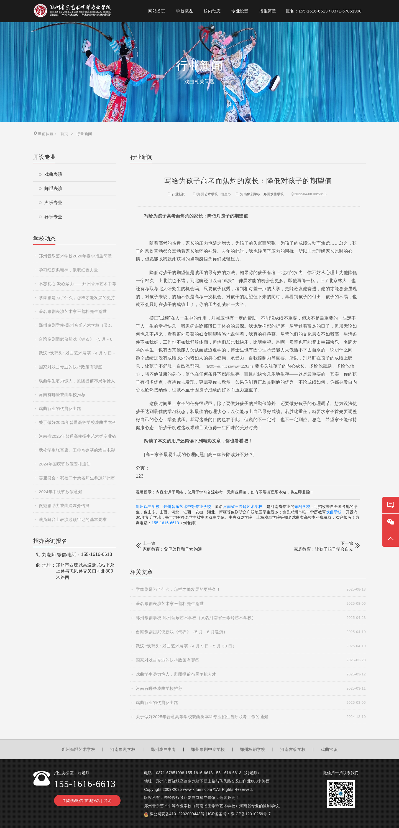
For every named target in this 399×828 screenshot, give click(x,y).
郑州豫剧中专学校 (208, 749)
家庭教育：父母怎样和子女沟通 (172, 549)
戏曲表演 (50, 174)
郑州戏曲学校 (274, 194)
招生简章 (267, 11)
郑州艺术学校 (207, 194)
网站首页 (156, 11)
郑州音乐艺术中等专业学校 (187, 506)
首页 (64, 133)
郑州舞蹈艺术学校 (78, 749)
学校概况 (184, 11)
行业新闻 (176, 194)
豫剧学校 (302, 506)
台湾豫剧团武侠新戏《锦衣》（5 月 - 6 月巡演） (75, 341)
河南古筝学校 (293, 749)
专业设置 (239, 11)
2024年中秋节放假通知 (60, 491)
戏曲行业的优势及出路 (60, 408)
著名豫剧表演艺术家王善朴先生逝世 (73, 311)
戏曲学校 (334, 512)
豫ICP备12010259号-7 (251, 814)
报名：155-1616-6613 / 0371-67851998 (324, 11)
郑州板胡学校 (252, 749)
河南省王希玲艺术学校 (243, 506)
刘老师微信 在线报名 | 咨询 (87, 800)
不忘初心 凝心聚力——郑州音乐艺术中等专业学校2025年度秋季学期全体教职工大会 (77, 286)
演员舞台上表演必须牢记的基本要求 (73, 519)
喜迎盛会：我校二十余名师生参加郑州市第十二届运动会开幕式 (77, 480)
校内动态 (212, 11)
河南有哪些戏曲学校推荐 (62, 394)
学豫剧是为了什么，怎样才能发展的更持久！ (77, 300)
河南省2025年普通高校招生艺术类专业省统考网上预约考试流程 (77, 438)
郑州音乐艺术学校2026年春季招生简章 (75, 256)
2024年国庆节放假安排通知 (65, 464)
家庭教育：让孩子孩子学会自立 (323, 549)
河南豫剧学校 (250, 194)
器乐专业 (50, 216)
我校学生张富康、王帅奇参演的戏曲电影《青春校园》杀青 (77, 452)
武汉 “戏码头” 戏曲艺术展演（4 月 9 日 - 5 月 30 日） (77, 355)
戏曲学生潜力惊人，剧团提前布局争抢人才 (77, 383)
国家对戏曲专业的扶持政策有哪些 (71, 366)
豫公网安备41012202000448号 (177, 814)
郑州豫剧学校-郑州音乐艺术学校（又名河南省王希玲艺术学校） (75, 327)
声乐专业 (50, 202)
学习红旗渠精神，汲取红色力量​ (68, 269)
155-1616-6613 (165, 523)
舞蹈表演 (50, 188)
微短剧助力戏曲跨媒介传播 (64, 505)
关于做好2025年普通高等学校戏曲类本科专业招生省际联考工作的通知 (77, 424)
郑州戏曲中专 (163, 749)
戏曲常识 (329, 749)
